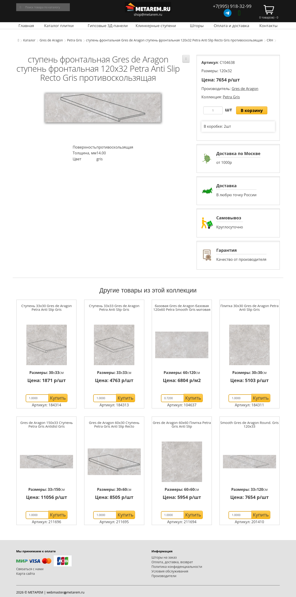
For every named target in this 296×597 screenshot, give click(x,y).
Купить (58, 398)
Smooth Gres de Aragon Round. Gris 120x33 (249, 424)
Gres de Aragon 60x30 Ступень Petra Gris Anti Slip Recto (114, 424)
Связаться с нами (29, 569)
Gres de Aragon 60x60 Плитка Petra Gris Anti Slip (182, 424)
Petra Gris (74, 40)
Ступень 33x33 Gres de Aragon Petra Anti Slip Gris (114, 307)
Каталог (29, 40)
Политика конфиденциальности (176, 566)
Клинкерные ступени (156, 25)
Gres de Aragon (51, 40)
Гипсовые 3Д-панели (108, 25)
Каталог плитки (59, 25)
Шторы (197, 25)
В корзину (252, 110)
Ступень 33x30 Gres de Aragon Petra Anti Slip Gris (46, 307)
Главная (26, 25)
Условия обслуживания (169, 571)
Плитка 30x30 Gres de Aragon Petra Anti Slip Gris (249, 307)
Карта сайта (25, 573)
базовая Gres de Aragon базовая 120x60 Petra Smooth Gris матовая (181, 307)
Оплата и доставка (231, 25)
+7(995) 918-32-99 (232, 6)
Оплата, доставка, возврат (172, 562)
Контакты (268, 25)
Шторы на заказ (164, 557)
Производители (163, 576)
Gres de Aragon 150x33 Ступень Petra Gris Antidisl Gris (46, 424)
